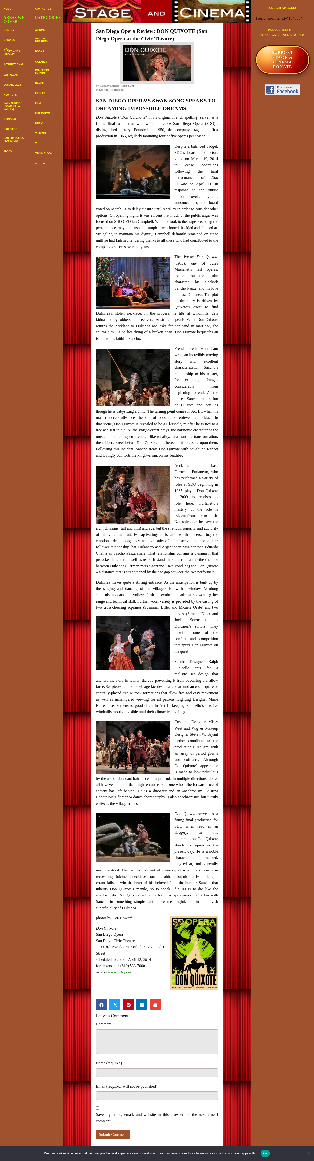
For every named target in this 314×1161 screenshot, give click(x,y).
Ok (265, 1153)
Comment (103, 1024)
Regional (119, 89)
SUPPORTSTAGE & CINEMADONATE (282, 59)
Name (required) (109, 1063)
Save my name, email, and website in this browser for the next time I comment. (157, 1117)
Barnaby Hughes (109, 85)
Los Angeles (106, 89)
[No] (307, 1153)
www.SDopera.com (123, 972)
